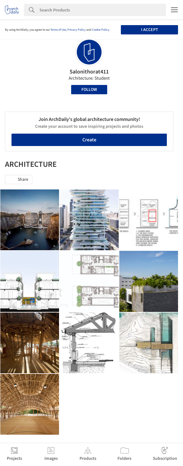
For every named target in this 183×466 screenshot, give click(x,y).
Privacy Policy (76, 30)
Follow (89, 90)
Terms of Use (58, 30)
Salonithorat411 (89, 72)
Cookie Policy (100, 30)
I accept (149, 30)
